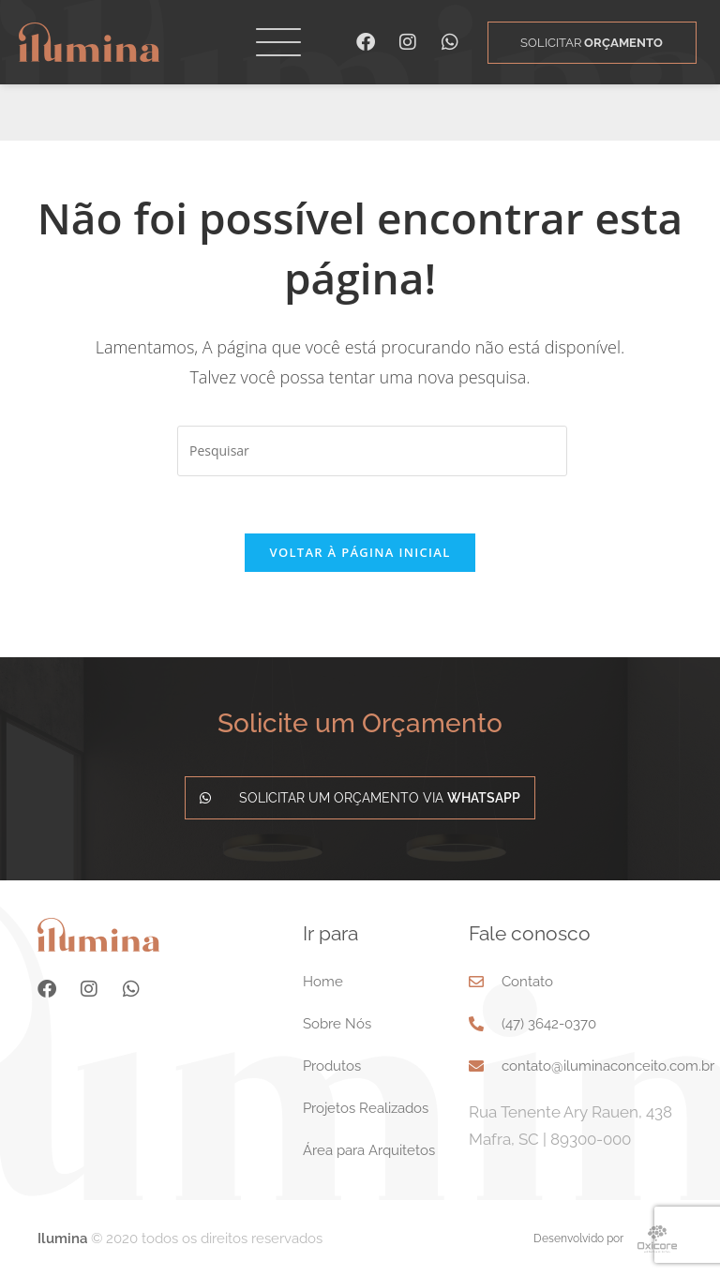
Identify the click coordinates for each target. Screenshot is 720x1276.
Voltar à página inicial (359, 552)
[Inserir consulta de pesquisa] (372, 451)
